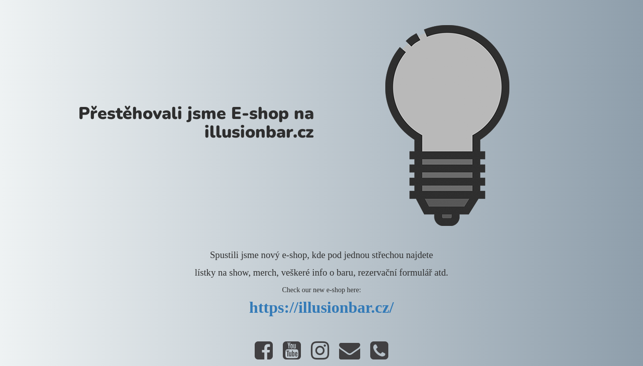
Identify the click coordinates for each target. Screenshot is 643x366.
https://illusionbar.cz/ (321, 307)
